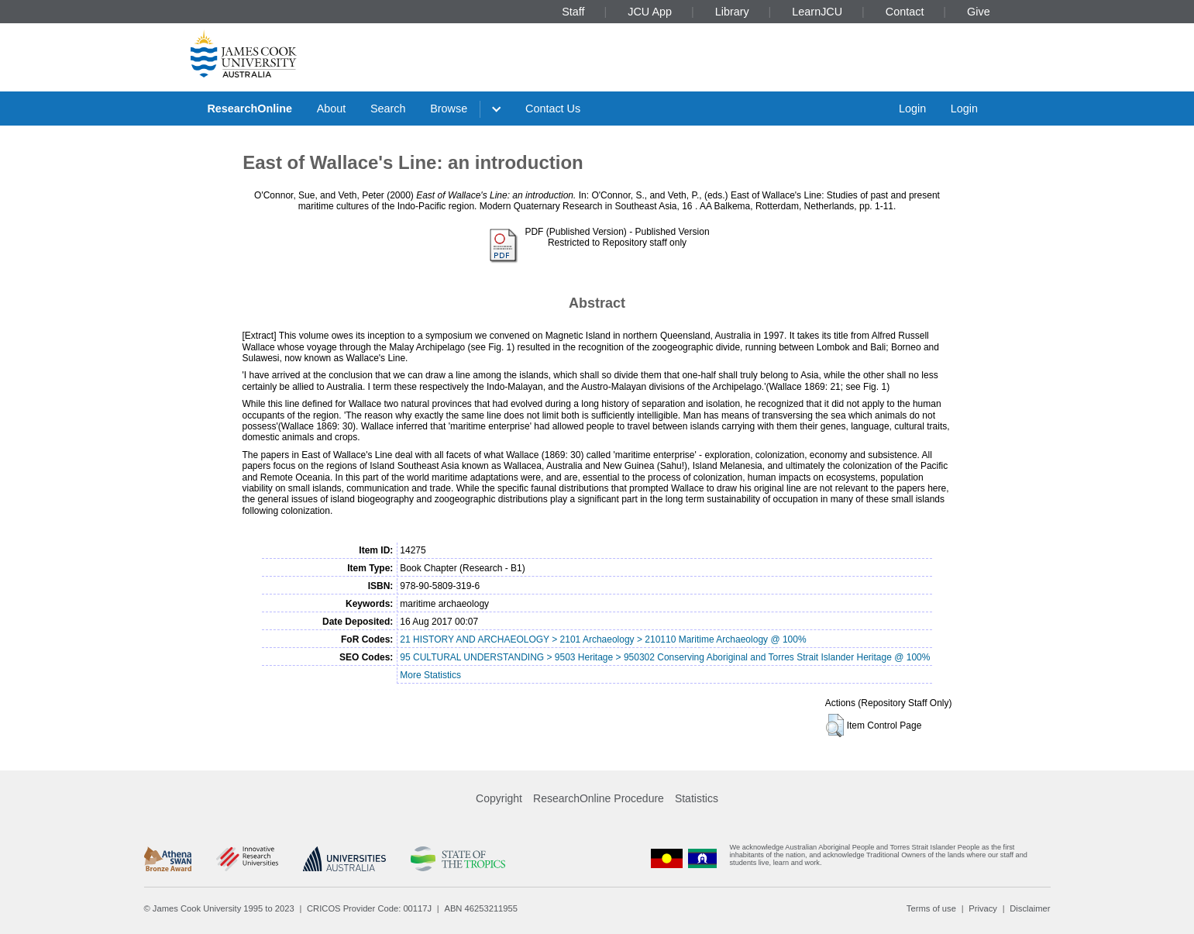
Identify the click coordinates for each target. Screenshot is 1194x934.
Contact (905, 11)
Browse (448, 108)
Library (732, 11)
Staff (573, 11)
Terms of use (931, 908)
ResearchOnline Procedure (598, 798)
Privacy (983, 908)
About (331, 108)
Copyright (499, 798)
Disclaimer (1030, 908)
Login (912, 108)
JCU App (650, 11)
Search (388, 108)
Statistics (696, 798)
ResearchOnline (249, 108)
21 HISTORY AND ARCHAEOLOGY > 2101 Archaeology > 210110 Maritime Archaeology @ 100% (603, 639)
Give (978, 11)
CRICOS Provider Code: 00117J (369, 908)
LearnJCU (817, 11)
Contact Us (552, 108)
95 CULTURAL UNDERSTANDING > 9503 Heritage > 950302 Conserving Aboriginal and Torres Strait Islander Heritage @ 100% (665, 657)
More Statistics (430, 675)
